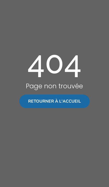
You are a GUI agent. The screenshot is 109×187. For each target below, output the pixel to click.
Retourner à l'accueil (54, 101)
